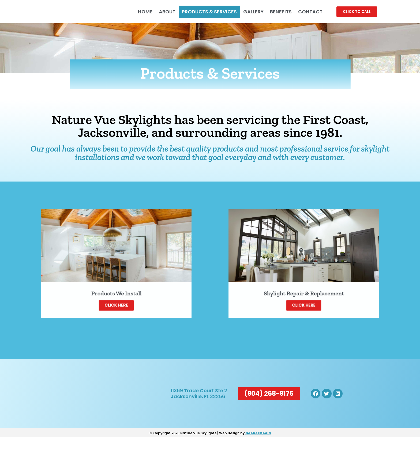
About (164, 11)
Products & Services (206, 11)
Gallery (251, 11)
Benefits (278, 11)
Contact (307, 11)
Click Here (116, 296)
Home (142, 11)
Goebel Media (258, 445)
